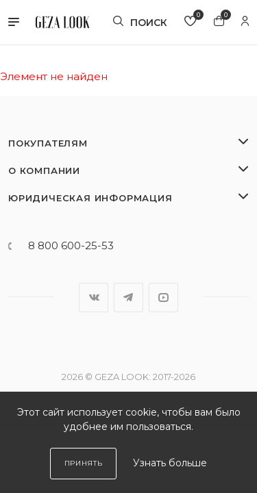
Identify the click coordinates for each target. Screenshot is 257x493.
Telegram (128, 297)
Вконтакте (93, 297)
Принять (83, 463)
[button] (13, 22)
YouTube (163, 297)
